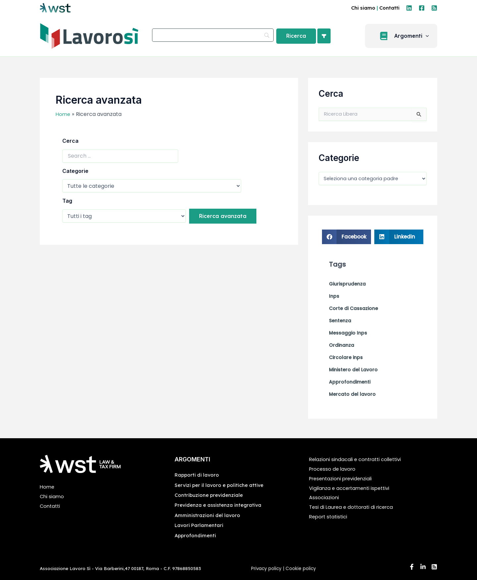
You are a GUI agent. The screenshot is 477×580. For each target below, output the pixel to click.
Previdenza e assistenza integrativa (220, 505)
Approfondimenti (196, 535)
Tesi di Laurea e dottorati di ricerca (354, 507)
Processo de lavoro (334, 469)
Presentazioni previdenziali (343, 478)
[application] (429, 36)
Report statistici (329, 516)
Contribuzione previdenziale (210, 495)
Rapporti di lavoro (198, 475)
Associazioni (324, 497)
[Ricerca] (296, 36)
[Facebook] (422, 8)
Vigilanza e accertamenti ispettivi (352, 488)
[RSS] (434, 8)
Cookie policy (301, 568)
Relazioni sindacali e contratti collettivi (358, 459)
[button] (405, 36)
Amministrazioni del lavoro (208, 515)
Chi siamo (363, 8)
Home (47, 487)
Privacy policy (266, 568)
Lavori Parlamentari (200, 525)
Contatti (389, 8)
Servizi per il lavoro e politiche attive (221, 485)
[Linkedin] (409, 8)
